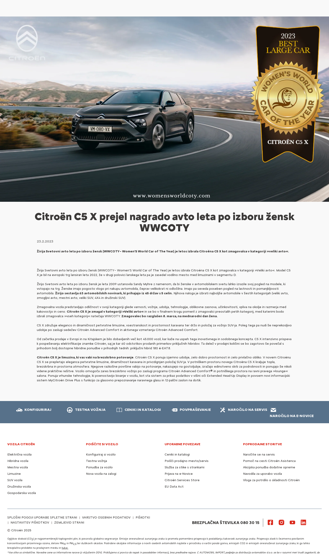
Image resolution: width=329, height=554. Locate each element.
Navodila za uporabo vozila (262, 474)
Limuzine (14, 474)
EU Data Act (174, 487)
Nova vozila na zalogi (101, 474)
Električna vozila (19, 454)
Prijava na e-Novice (179, 474)
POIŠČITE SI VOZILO (102, 444)
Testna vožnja (96, 461)
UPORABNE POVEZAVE (182, 444)
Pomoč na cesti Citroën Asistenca (269, 461)
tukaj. (65, 547)
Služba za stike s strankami (184, 467)
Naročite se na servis (259, 454)
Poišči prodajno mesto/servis (187, 461)
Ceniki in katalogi (177, 454)
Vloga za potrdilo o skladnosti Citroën (271, 480)
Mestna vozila (17, 467)
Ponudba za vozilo (99, 467)
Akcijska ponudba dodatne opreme (269, 467)
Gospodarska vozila (21, 493)
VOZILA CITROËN (21, 444)
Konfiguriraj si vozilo (101, 454)
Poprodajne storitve (262, 444)
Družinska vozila (19, 487)
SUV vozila (14, 480)
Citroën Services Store (182, 480)
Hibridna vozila (17, 461)
